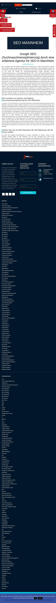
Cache (3, 423)
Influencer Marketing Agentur (8, 318)
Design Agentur (5, 350)
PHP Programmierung (7, 541)
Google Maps (5, 436)
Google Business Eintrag (7, 430)
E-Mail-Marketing (5, 548)
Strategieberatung (6, 569)
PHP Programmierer (6, 542)
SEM (3, 404)
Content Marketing (6, 556)
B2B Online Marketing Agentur (8, 285)
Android (3, 537)
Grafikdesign (5, 523)
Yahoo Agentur (5, 242)
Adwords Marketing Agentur (8, 301)
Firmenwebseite (5, 518)
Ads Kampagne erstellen (7, 466)
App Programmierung (6, 531)
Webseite (4, 512)
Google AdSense (5, 428)
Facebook (4, 580)
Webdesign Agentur (6, 346)
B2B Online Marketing (7, 561)
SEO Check (4, 400)
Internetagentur (5, 272)
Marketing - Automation (7, 552)
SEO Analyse (5, 398)
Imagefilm (4, 575)
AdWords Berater (6, 485)
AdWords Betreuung (6, 476)
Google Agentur (5, 257)
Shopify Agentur (5, 333)
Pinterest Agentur (6, 331)
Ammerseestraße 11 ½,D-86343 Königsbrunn (48, 171)
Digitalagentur (5, 297)
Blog (18, 5)
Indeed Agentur (5, 323)
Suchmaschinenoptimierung (8, 381)
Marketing (4, 544)
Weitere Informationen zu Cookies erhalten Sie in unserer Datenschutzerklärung (28, 600)
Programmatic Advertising (7, 565)
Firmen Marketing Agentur (7, 281)
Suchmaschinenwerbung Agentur (9, 261)
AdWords (4, 457)
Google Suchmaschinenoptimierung (10, 385)
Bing (3, 489)
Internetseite (4, 516)
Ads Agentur (4, 217)
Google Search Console (7, 413)
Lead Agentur (5, 354)
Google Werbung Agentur (7, 259)
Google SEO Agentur (6, 209)
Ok (35, 598)
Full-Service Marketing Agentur (9, 276)
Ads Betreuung (5, 463)
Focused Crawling (6, 567)
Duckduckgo (4, 508)
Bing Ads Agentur (6, 240)
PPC (3, 405)
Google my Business (6, 432)
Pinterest (4, 588)
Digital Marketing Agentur (7, 295)
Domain (3, 415)
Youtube (3, 579)
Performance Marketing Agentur (9, 293)
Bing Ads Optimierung (7, 495)
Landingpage (5, 522)
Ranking (3, 419)
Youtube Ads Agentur (6, 249)
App (3, 529)
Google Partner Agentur (7, 262)
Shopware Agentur (6, 358)
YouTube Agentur (6, 312)
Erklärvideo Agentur (6, 369)
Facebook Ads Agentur (7, 255)
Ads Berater (4, 472)
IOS (3, 535)
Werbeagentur (5, 264)
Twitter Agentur (5, 316)
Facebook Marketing (6, 550)
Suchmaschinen (5, 411)
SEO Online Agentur (6, 205)
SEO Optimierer (5, 388)
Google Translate (6, 445)
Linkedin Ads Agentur (6, 253)
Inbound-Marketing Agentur (8, 359)
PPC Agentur (5, 236)
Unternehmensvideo (6, 573)
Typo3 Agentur (5, 339)
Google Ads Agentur (6, 221)
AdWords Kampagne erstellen (8, 480)
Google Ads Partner (6, 474)
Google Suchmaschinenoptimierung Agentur (12, 211)
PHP (3, 539)
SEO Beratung (5, 396)
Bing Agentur (5, 238)
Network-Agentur (5, 363)
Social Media (5, 586)
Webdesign (4, 520)
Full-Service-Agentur (6, 283)
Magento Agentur (6, 337)
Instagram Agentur (6, 314)
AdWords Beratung (6, 478)
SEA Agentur (5, 232)
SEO (3, 379)
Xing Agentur (5, 321)
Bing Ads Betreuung (6, 493)
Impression (4, 453)
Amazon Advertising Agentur (8, 251)
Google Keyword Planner (7, 442)
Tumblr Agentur (5, 329)
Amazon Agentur (5, 304)
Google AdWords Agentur (7, 222)
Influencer (4, 584)
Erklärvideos (4, 571)
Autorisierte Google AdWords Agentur (10, 226)
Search (3, 409)
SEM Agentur (5, 234)
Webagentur (4, 280)
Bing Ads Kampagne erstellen (8, 497)
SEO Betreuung (5, 394)
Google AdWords (5, 461)
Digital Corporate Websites (8, 563)
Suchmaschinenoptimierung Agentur (10, 207)
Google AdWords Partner (7, 487)
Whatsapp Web (5, 582)
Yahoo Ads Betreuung (7, 502)
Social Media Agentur (6, 287)
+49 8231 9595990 (47, 174)
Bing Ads (4, 491)
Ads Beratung (5, 464)
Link (3, 421)
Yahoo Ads (4, 501)
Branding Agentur (6, 291)
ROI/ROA (4, 447)
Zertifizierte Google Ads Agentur (9, 228)
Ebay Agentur (5, 306)
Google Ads (4, 459)
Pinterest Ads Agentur (7, 247)
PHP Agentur (5, 348)
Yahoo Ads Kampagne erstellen (9, 506)
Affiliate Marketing (6, 451)
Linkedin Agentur (5, 325)
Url (2, 417)
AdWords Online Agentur (7, 215)
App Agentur (4, 344)
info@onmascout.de (36, 12)
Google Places (5, 434)
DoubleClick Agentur (6, 365)
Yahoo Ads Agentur (6, 243)
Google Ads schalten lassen (8, 470)
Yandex (3, 510)
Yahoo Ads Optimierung (7, 504)
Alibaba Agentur (5, 308)
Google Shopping (6, 443)
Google (3, 407)
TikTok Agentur (5, 320)
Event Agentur (5, 278)
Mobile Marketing (6, 554)
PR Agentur (4, 266)
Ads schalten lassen (6, 468)
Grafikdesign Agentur (6, 352)
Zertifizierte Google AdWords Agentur (10, 230)
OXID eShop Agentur (6, 342)
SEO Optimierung (6, 386)
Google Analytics (5, 426)
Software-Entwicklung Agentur (8, 361)
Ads (3, 455)
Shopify (3, 577)
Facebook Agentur (6, 310)
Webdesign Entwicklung (7, 527)
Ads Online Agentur (6, 219)
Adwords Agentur (6, 213)
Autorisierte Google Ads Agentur (9, 224)
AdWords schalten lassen (7, 482)
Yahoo (3, 499)
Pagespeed (4, 424)
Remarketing (5, 449)
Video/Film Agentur (6, 367)
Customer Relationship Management (10, 558)
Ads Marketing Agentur (7, 302)
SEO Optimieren (5, 390)
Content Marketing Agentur (8, 356)
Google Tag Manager (6, 440)
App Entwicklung (5, 533)
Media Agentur (5, 268)
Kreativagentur (5, 274)
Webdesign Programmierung (8, 525)
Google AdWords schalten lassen (9, 483)
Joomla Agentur (5, 340)
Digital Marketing (5, 560)
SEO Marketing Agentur (7, 299)
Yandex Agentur (5, 245)
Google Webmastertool (7, 438)
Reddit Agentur (5, 327)
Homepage (4, 514)
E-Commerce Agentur (7, 289)
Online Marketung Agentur (8, 270)
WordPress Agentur (6, 335)
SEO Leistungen (5, 392)
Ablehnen (40, 598)
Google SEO (5, 383)
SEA (3, 402)
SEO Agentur (5, 203)
